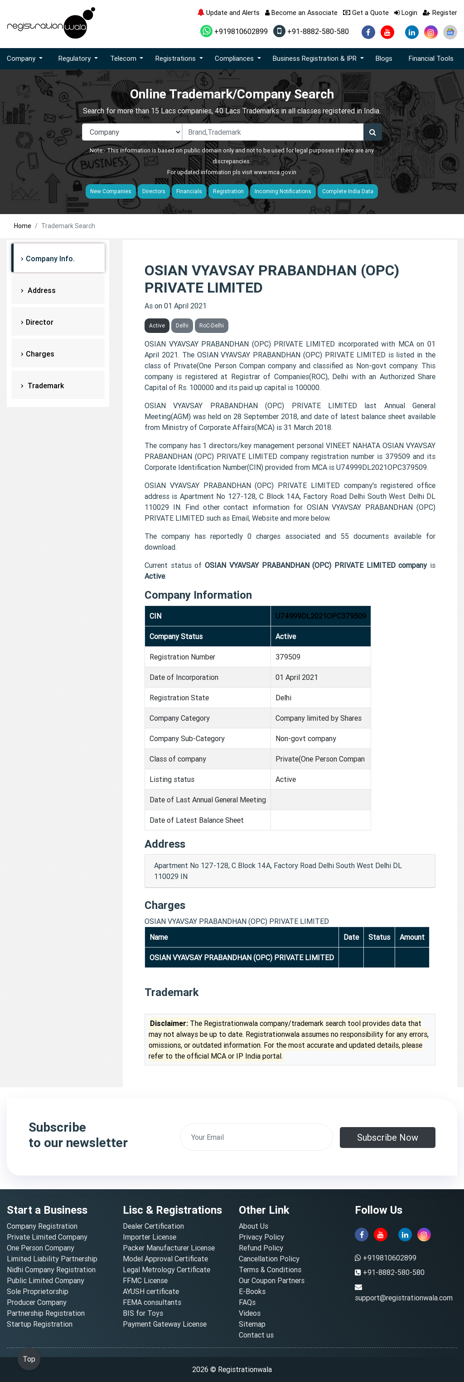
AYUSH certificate (151, 1291)
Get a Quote (366, 12)
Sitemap (252, 1323)
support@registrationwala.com (404, 1297)
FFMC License (145, 1280)
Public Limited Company (45, 1280)
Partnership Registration (46, 1313)
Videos (250, 1313)
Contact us (256, 1334)
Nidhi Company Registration (51, 1269)
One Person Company (40, 1247)
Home (22, 226)
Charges (40, 353)
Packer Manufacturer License (169, 1247)
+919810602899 (234, 31)
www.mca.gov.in (275, 172)
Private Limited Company (47, 1236)
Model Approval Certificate (165, 1258)
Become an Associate (301, 12)
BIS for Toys (143, 1313)
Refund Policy (261, 1247)
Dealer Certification (153, 1226)
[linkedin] (412, 32)
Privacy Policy (261, 1236)
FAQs (247, 1302)
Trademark (45, 385)
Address (41, 290)
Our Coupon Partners (271, 1280)
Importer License (149, 1236)
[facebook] (368, 32)
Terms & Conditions (270, 1269)
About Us (253, 1226)
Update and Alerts (228, 12)
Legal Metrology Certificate (166, 1269)
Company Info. (50, 258)
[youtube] (387, 32)
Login (405, 12)
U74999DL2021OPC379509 (321, 615)
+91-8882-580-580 (311, 31)
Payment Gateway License (165, 1323)
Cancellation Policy (269, 1258)
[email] (256, 1137)
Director (39, 322)
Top (29, 1358)
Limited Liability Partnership (52, 1258)
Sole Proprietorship (37, 1291)
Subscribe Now (387, 1137)
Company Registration (42, 1226)
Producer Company (37, 1302)
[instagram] (431, 32)
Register (440, 12)
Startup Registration (39, 1323)
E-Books (252, 1291)
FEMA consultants (152, 1302)
